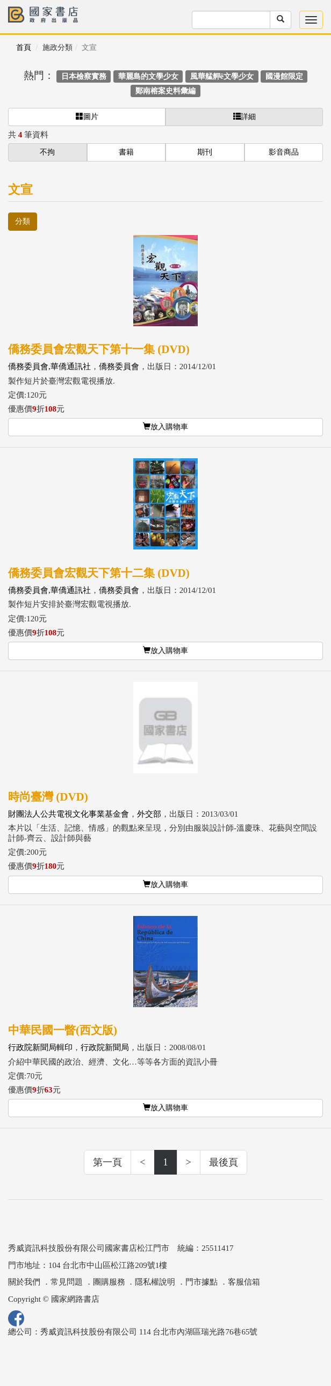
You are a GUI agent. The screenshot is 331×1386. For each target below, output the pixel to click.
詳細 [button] (244, 116)
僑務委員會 (119, 366)
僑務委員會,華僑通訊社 (49, 366)
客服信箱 (244, 1282)
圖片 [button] (87, 116)
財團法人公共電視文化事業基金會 (68, 814)
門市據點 (201, 1282)
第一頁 (107, 1162)
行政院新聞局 (105, 1047)
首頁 (23, 47)
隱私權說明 (155, 1282)
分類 (22, 221)
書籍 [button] (126, 152)
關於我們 (24, 1282)
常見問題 (67, 1282)
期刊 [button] (204, 152)
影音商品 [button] (284, 152)
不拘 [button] (47, 152)
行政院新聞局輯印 (40, 1047)
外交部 (149, 814)
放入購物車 (165, 426)
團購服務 (109, 1282)
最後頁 (223, 1162)
